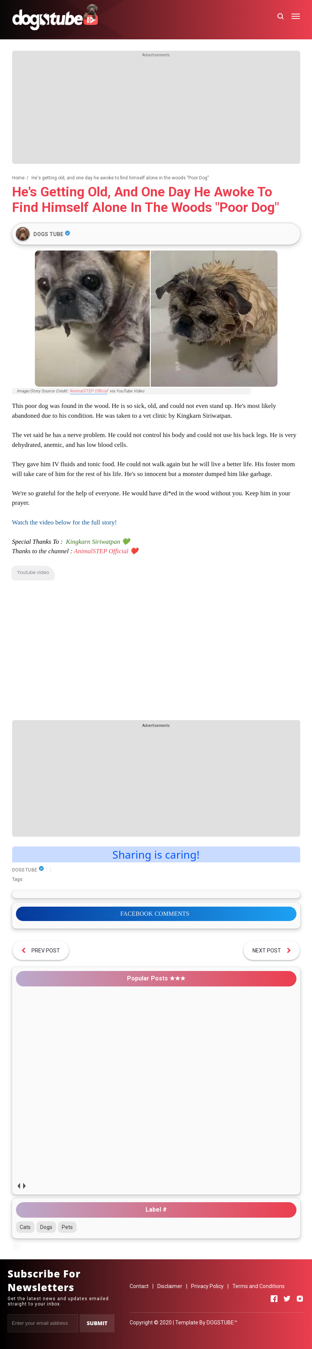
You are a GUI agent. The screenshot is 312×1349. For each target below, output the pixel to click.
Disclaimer (169, 1286)
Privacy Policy (207, 1286)
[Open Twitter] (287, 1298)
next (24, 1186)
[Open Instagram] (299, 1298)
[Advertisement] (156, 111)
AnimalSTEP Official (89, 391)
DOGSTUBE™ (222, 1322)
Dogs (46, 1227)
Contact (139, 1286)
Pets (67, 1227)
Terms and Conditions (258, 1286)
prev (19, 1186)
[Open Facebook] (274, 1298)
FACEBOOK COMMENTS (154, 913)
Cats (25, 1227)
